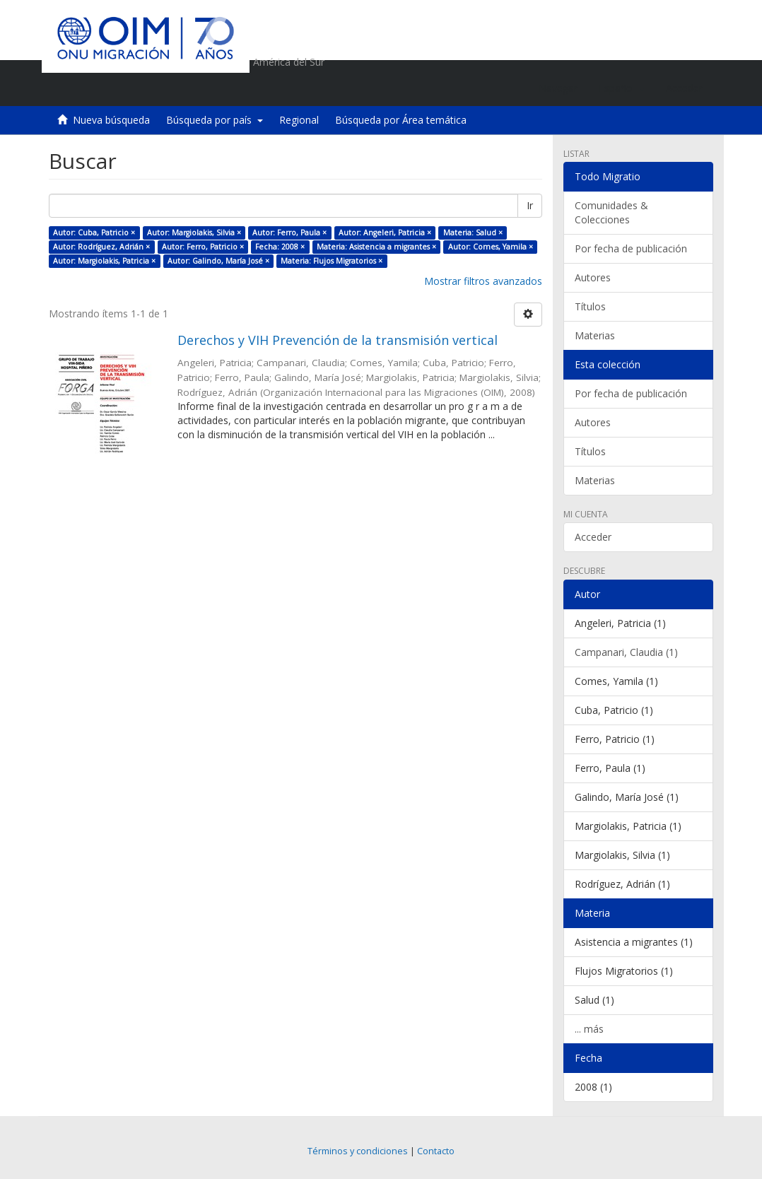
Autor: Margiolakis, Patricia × (104, 261)
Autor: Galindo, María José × (218, 261)
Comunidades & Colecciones (611, 212)
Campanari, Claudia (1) (626, 652)
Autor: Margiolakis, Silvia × (194, 232)
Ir (530, 205)
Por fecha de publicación (631, 248)
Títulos (590, 306)
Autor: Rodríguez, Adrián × (101, 247)
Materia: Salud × (473, 232)
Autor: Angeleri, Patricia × (385, 232)
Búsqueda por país (214, 120)
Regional (299, 120)
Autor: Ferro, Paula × (289, 232)
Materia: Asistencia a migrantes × (376, 247)
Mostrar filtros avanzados (483, 281)
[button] (621, 88)
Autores (593, 277)
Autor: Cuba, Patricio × (94, 232)
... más (589, 1029)
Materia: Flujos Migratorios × (331, 261)
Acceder (593, 537)
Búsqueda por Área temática (401, 120)
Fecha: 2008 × (280, 247)
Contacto (436, 1151)
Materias (595, 335)
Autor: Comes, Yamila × (490, 247)
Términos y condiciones (357, 1151)
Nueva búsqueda (111, 120)
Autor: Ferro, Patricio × (203, 247)
